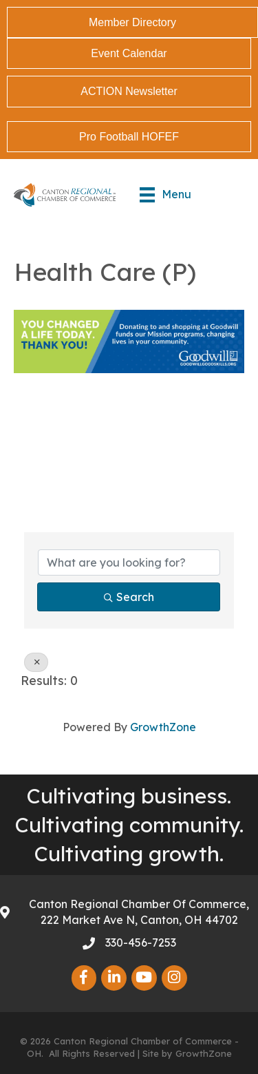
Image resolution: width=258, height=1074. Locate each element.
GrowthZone (163, 727)
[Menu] (165, 194)
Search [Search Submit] (129, 597)
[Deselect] (36, 662)
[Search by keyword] (129, 562)
